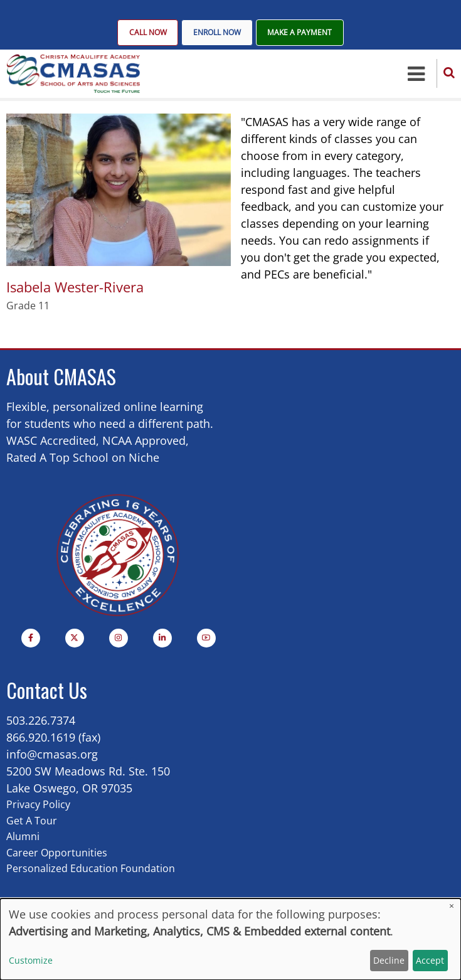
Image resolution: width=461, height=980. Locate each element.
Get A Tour (31, 821)
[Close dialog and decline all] (451, 906)
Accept (430, 960)
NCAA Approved (144, 441)
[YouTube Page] (206, 639)
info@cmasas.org (52, 755)
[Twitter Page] (74, 639)
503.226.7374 (40, 721)
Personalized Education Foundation (90, 869)
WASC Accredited (51, 441)
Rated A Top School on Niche (82, 458)
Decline (389, 960)
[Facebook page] (30, 639)
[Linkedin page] (162, 639)
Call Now (147, 33)
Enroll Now (217, 33)
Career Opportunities (56, 853)
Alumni (23, 837)
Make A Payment (300, 33)
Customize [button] (31, 960)
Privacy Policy (38, 805)
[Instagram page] (118, 639)
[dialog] (230, 939)
